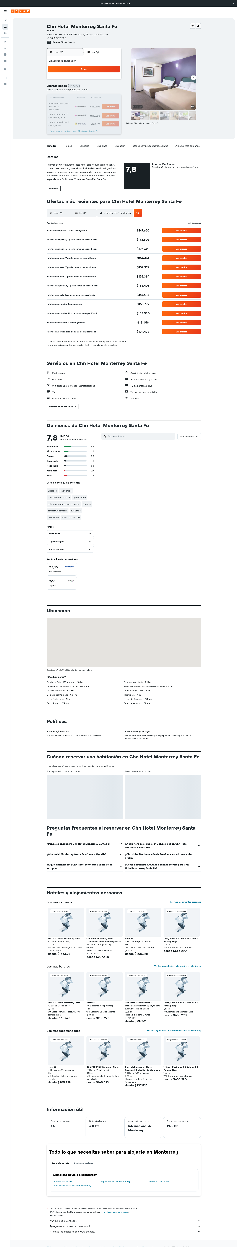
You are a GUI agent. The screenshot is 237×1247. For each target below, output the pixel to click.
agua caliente (79, 497)
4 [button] (77, 87)
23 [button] (113, 102)
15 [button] (106, 94)
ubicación (52, 490)
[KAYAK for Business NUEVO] (5, 61)
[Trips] (5, 69)
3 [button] (70, 87)
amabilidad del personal (59, 497)
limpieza (87, 504)
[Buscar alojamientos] (5, 27)
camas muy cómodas (57, 510)
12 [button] (84, 94)
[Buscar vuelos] (5, 21)
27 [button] (92, 109)
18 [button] (77, 102)
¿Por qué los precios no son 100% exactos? (125, 1231)
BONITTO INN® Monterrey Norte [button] (64, 938)
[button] (233, 3)
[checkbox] (62, 569)
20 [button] (91, 102)
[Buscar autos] (5, 33)
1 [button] (106, 80)
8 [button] (106, 87)
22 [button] (106, 102)
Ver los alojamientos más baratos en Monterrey (177, 966)
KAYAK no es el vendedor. (125, 1221)
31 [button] (70, 116)
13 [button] (92, 94)
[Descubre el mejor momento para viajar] (5, 54)
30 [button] (113, 109)
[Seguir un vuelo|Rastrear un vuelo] (5, 48)
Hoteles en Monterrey (158, 1181)
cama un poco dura (71, 517)
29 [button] (106, 109)
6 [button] (92, 87)
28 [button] (99, 109)
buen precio (66, 490)
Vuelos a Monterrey (63, 1181)
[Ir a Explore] (5, 42)
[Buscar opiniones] (140, 436)
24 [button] (70, 109)
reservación (53, 517)
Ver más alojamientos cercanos (185, 902)
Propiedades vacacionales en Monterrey (72, 1185)
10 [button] (70, 94)
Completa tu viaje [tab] (60, 1163)
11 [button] (77, 94)
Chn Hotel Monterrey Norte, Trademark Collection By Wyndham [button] (103, 940)
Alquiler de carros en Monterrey (115, 1181)
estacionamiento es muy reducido (63, 504)
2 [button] (113, 80)
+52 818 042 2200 (56, 38)
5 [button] (84, 87)
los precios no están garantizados (114, 1212)
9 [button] (113, 87)
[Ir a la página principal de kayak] (20, 11)
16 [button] (113, 94)
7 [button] (99, 87)
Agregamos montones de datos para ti (125, 1226)
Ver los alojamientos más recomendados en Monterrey (174, 1030)
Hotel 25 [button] (129, 938)
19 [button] (84, 102)
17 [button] (70, 102)
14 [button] (99, 94)
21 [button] (99, 102)
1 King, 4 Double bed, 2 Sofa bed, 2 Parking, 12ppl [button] (181, 940)
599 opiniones (68, 42)
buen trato (76, 510)
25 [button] (77, 109)
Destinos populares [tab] (83, 1163)
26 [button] (84, 109)
